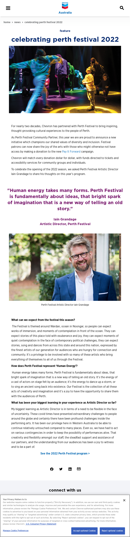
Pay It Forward (71, 151)
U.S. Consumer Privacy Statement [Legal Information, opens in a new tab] (40, 524)
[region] (65, 516)
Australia (65, 12)
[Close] (124, 500)
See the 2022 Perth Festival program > (65, 453)
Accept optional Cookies (84, 530)
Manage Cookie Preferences (15, 530)
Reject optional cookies (112, 530)
